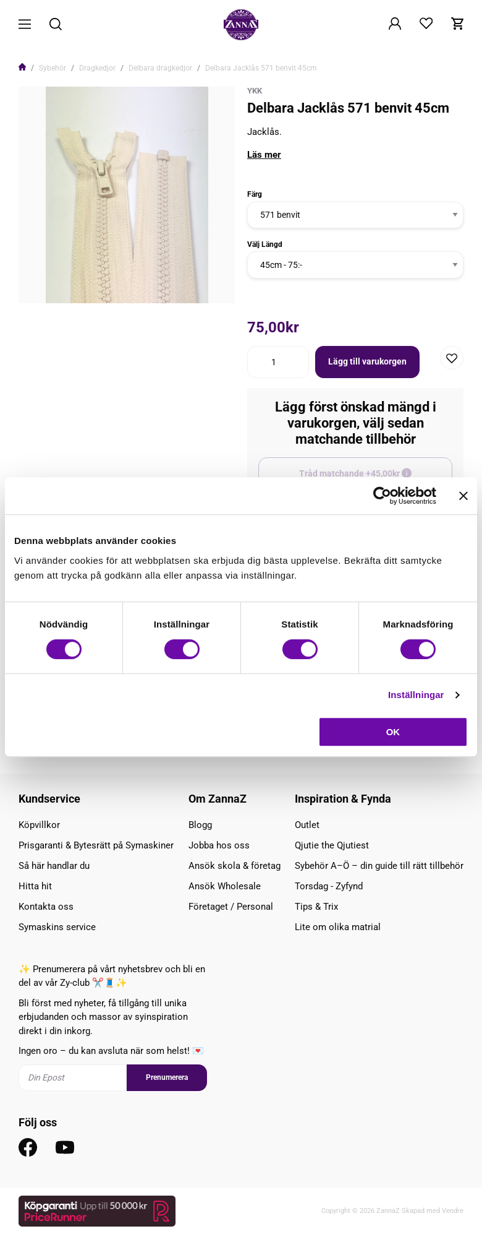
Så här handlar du (54, 865)
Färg (254, 194)
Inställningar (416, 694)
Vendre (452, 1211)
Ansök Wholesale (224, 886)
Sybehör (52, 68)
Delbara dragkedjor (160, 68)
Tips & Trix (316, 906)
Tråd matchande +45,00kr (375, 479)
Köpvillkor (39, 825)
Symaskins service (57, 927)
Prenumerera (167, 1077)
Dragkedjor (97, 68)
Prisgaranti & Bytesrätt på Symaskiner (96, 845)
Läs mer (264, 154)
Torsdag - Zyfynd (329, 886)
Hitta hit (35, 886)
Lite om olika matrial (338, 927)
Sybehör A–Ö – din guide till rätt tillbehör (379, 865)
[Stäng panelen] (463, 495)
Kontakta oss (46, 906)
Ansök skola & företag (234, 865)
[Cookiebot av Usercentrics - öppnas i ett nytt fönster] (382, 495)
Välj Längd (264, 244)
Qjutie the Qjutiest (332, 845)
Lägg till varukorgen (367, 361)
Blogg (200, 825)
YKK (254, 90)
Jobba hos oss (219, 845)
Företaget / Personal (230, 906)
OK (393, 732)
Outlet (307, 825)
